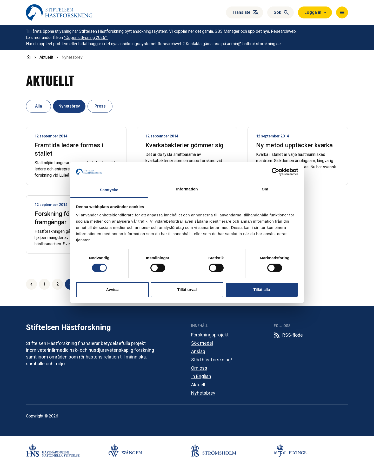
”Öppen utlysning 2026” (86, 37)
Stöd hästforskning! (211, 359)
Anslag (198, 351)
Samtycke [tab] (109, 190)
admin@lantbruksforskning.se (254, 43)
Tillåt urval (187, 289)
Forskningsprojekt (210, 334)
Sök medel (202, 343)
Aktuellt (199, 384)
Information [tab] (187, 189)
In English (201, 376)
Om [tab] (265, 189)
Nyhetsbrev (203, 393)
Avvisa (112, 289)
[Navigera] (342, 12)
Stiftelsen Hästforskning (68, 327)
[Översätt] (244, 12)
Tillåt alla (261, 289)
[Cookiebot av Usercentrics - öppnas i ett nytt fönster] (275, 172)
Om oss (199, 368)
